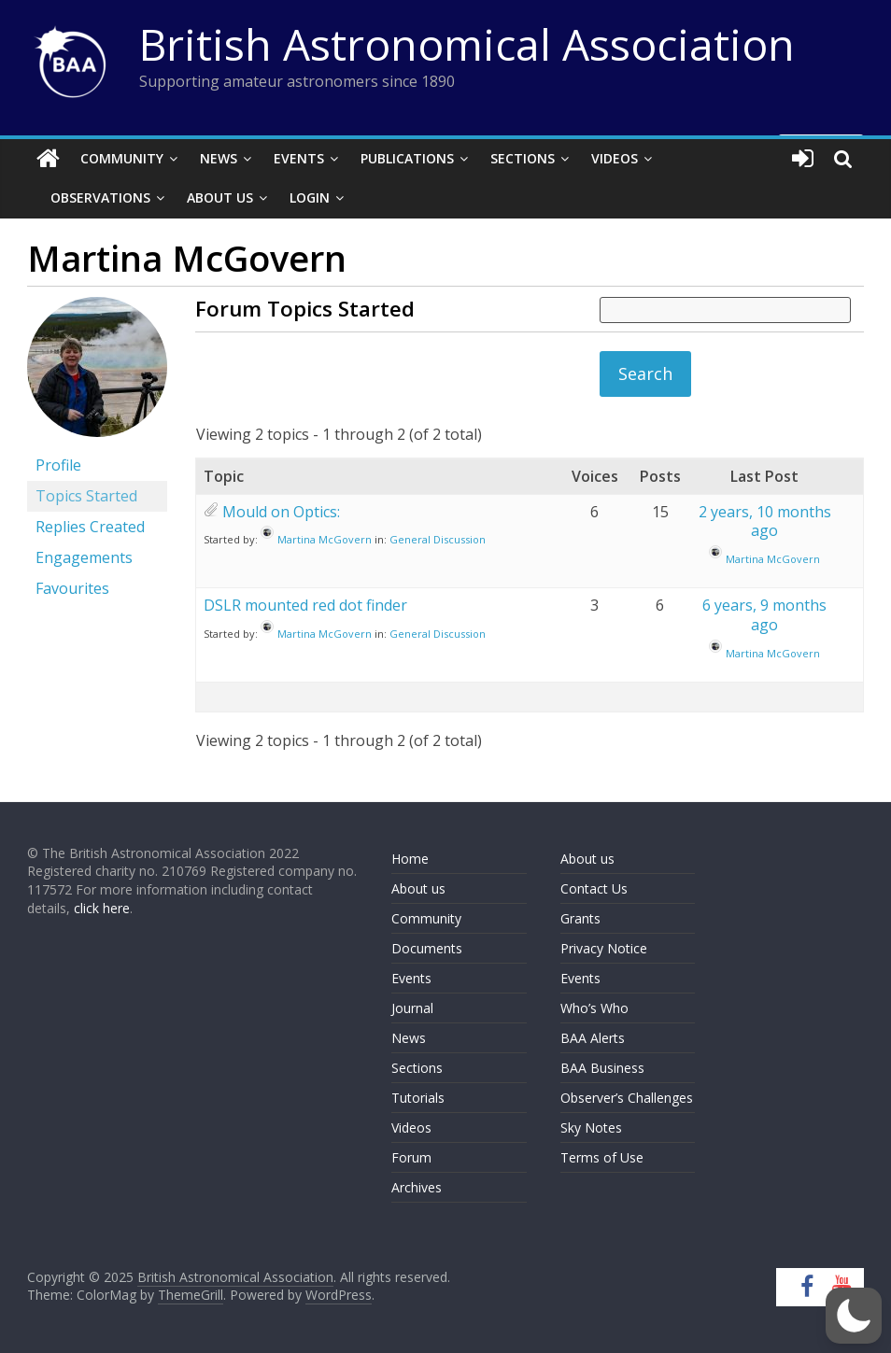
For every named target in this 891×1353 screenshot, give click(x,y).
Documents (426, 948)
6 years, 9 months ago (764, 615)
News (218, 158)
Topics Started (86, 496)
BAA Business (602, 1068)
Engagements (84, 557)
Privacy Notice (603, 948)
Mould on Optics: (281, 511)
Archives (416, 1187)
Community (121, 158)
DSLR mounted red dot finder (305, 605)
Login (310, 197)
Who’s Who (594, 1008)
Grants (580, 918)
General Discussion (437, 539)
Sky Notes (591, 1127)
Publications (407, 158)
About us (418, 888)
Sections (522, 158)
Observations (100, 197)
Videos (614, 158)
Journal (412, 1008)
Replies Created (90, 526)
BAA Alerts (592, 1038)
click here (102, 908)
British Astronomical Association (467, 44)
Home (410, 858)
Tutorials (418, 1097)
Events (299, 158)
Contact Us (594, 888)
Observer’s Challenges (626, 1097)
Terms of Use (602, 1157)
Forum (411, 1157)
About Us (220, 197)
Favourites (72, 588)
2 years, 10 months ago (765, 521)
